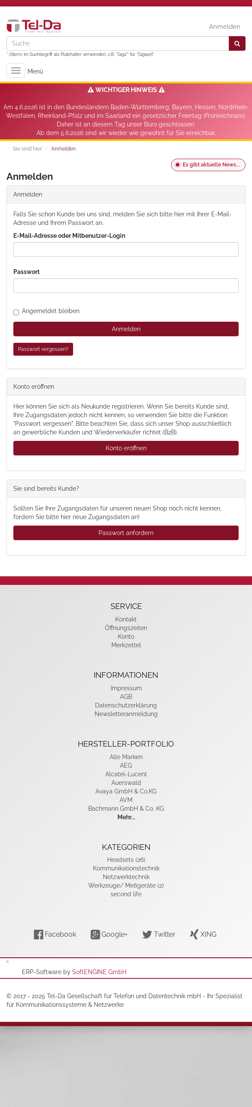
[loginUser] (126, 249)
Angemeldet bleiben (46, 311)
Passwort (26, 271)
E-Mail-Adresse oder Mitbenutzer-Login (69, 235)
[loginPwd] (126, 285)
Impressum (126, 688)
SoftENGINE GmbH (99, 972)
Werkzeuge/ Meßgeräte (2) (126, 885)
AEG (126, 765)
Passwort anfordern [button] (126, 532)
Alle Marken (126, 756)
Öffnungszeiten (126, 627)
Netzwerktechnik (126, 876)
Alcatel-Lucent (126, 774)
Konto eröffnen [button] (126, 448)
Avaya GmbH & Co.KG (126, 791)
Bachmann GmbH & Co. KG (126, 808)
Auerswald (126, 782)
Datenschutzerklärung (126, 705)
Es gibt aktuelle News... (211, 165)
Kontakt (126, 619)
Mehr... (126, 817)
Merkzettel (126, 645)
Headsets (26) (126, 859)
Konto (126, 636)
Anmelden (224, 27)
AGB (126, 696)
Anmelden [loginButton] (126, 329)
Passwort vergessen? (43, 349)
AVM (126, 799)
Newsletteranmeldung (126, 713)
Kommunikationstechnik (126, 868)
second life (126, 894)
